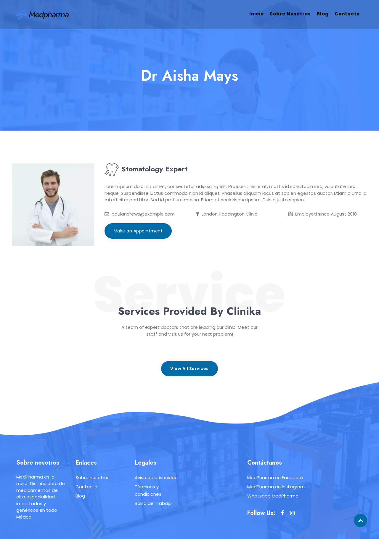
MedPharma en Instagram (276, 487)
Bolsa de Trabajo (153, 503)
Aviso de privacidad (156, 477)
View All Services (189, 368)
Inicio (256, 14)
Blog (323, 14)
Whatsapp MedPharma (272, 496)
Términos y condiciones (148, 490)
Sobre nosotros (290, 14)
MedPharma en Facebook (275, 477)
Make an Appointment (138, 231)
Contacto (347, 14)
